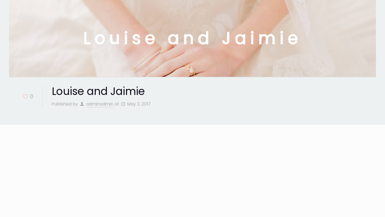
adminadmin (99, 104)
